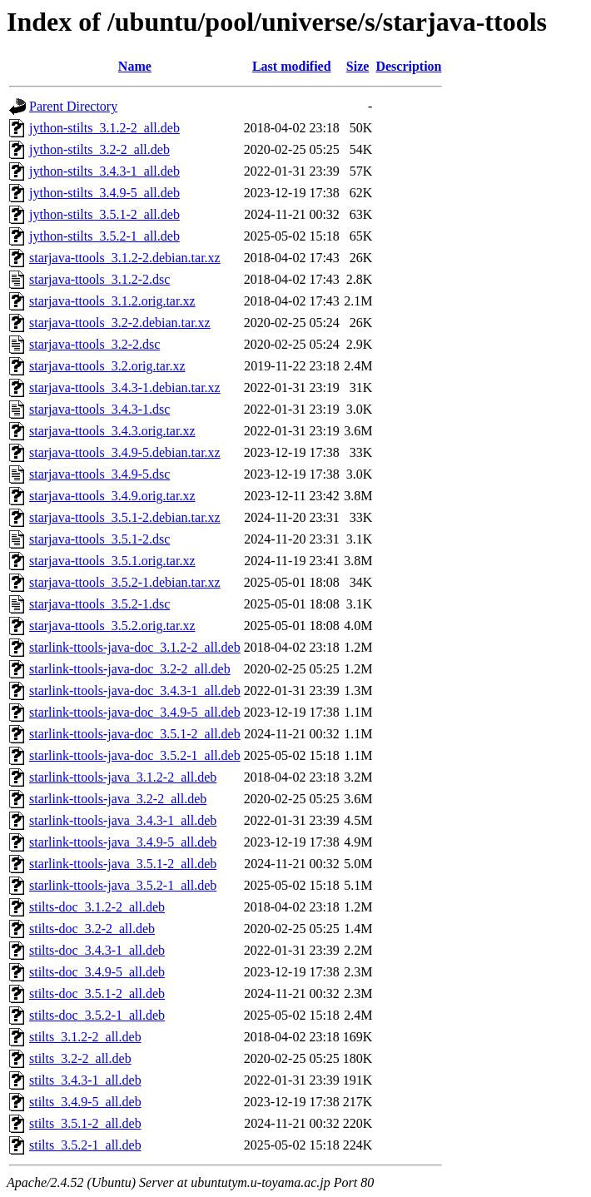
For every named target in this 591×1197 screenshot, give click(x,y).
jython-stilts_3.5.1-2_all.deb (104, 214)
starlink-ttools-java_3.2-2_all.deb (117, 799)
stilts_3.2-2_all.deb (80, 1058)
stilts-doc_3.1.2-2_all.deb (97, 907)
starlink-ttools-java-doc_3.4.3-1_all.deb (135, 690)
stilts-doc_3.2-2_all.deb (92, 928)
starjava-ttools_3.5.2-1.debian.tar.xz (125, 582)
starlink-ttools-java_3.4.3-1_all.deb (122, 820)
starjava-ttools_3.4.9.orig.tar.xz (112, 496)
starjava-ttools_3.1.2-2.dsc (99, 279)
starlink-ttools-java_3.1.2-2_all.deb (122, 777)
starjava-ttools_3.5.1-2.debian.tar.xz (125, 517)
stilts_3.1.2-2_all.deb (85, 1037)
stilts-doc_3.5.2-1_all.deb (97, 1015)
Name (134, 66)
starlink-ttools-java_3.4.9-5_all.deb (122, 842)
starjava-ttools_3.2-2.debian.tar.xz (120, 322)
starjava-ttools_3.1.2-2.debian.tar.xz (125, 258)
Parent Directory (73, 106)
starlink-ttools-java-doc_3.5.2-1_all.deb (135, 755)
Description (408, 66)
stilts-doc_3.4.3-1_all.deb (97, 950)
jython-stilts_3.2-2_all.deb (99, 149)
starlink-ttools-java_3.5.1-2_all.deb (122, 864)
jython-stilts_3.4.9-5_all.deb (104, 193)
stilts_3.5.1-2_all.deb (85, 1123)
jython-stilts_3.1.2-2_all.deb (104, 128)
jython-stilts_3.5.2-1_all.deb (104, 236)
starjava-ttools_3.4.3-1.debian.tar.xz (125, 387)
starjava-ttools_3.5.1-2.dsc (99, 539)
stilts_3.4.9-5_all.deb (85, 1102)
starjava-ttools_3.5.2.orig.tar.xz (112, 625)
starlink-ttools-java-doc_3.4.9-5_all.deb (135, 712)
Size (358, 66)
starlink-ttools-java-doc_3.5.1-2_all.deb (135, 734)
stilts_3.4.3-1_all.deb (85, 1080)
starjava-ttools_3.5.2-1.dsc (99, 604)
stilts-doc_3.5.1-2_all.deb (97, 993)
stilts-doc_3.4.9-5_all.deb (97, 972)
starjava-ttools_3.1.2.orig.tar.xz (112, 301)
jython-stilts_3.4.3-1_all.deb (104, 171)
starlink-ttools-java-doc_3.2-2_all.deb (130, 669)
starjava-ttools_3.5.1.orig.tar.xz (112, 561)
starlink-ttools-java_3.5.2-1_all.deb (122, 885)
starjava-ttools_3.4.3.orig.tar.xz (112, 431)
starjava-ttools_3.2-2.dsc (94, 344)
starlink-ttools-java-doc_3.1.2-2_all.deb (135, 647)
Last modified (291, 66)
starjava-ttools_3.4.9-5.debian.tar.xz (125, 452)
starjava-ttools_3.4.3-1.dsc (99, 409)
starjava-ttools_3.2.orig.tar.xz (107, 366)
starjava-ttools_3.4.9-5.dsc (99, 474)
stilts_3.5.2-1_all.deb (85, 1145)
